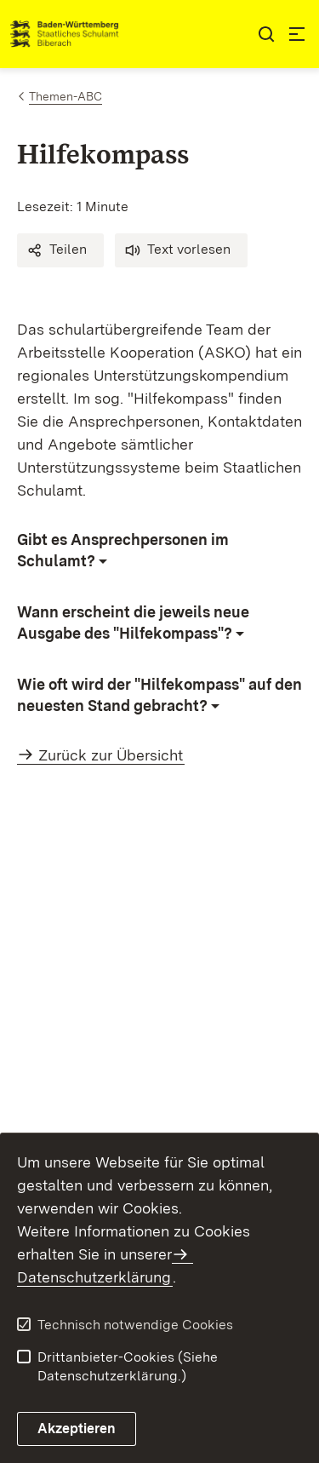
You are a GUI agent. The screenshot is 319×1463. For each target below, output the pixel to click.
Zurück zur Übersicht (110, 755)
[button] (60, 250)
